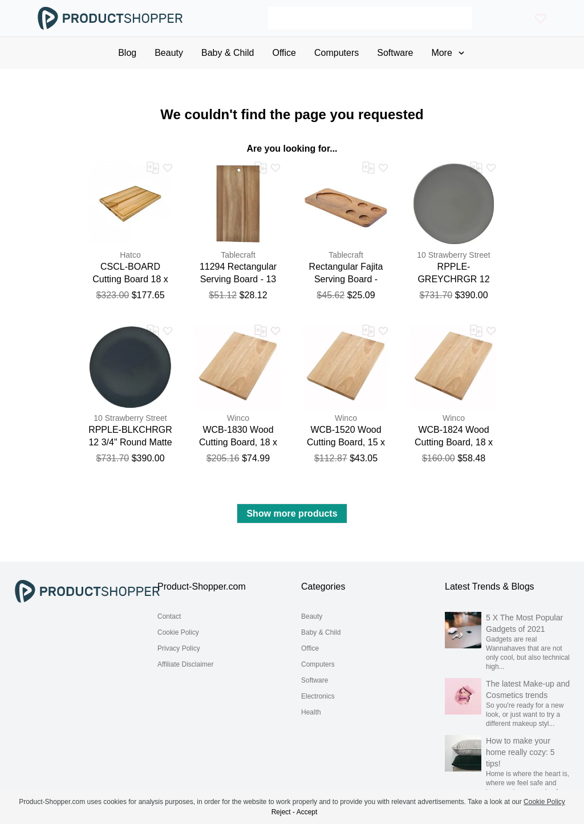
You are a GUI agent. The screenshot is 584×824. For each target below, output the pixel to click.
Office (310, 648)
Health (311, 712)
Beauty (311, 616)
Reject (281, 812)
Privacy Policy (178, 648)
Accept (307, 812)
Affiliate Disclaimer (185, 664)
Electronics (318, 696)
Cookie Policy (178, 632)
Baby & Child (320, 632)
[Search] (370, 18)
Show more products (291, 513)
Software (314, 680)
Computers (318, 664)
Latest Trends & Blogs (489, 586)
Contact (169, 616)
